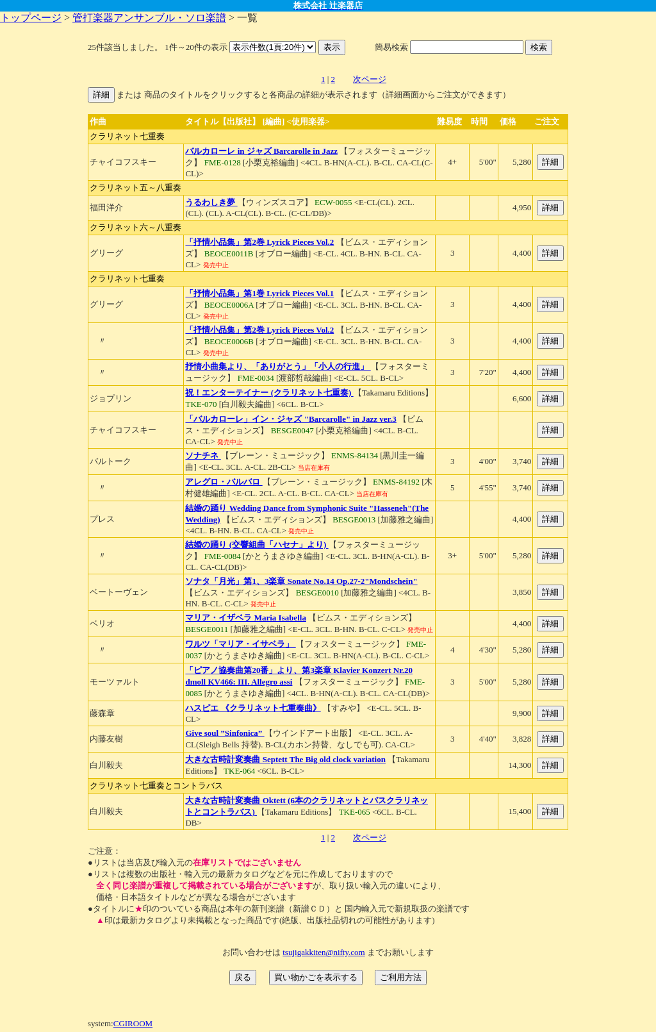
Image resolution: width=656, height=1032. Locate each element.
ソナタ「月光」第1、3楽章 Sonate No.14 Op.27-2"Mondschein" (301, 581)
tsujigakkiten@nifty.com (324, 952)
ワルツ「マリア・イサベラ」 (240, 644)
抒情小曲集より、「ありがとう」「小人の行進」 (277, 366)
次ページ (369, 79)
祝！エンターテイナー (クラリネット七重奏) (269, 392)
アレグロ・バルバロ (223, 482)
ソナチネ (202, 455)
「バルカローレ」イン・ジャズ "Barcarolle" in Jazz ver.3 (290, 419)
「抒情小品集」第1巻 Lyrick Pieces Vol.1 (259, 293)
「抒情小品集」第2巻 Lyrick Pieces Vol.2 (259, 242)
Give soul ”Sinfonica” (224, 733)
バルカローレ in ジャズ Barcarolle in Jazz (261, 151)
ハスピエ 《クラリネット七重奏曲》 (252, 708)
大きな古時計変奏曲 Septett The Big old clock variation (285, 759)
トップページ (31, 17)
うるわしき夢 (211, 202)
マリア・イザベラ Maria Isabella (245, 617)
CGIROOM (132, 1023)
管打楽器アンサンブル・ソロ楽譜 (149, 17)
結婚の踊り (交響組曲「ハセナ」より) (256, 544)
